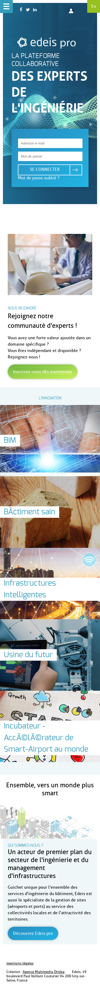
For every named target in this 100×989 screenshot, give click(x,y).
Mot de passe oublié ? (38, 177)
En (93, 6)
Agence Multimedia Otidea (44, 972)
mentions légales (20, 963)
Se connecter (45, 169)
